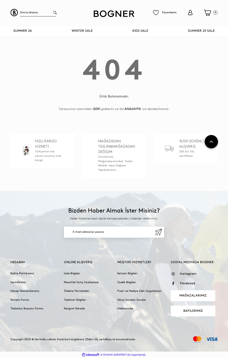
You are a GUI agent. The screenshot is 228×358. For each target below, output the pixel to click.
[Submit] (158, 232)
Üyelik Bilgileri (126, 282)
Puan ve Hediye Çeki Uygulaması (139, 291)
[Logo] (114, 13)
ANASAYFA (132, 109)
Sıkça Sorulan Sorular (131, 299)
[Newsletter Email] (114, 232)
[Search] (38, 12)
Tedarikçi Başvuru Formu (26, 308)
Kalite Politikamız (22, 273)
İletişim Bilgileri (127, 273)
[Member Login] (190, 12)
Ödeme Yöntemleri (76, 291)
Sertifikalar (18, 282)
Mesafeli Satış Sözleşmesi (81, 282)
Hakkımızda (125, 308)
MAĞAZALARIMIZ (193, 295)
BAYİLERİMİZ (193, 310)
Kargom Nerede (74, 308)
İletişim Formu (19, 299)
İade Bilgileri (72, 273)
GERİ (96, 109)
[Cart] (211, 13)
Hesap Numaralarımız (24, 291)
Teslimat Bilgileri (75, 299)
